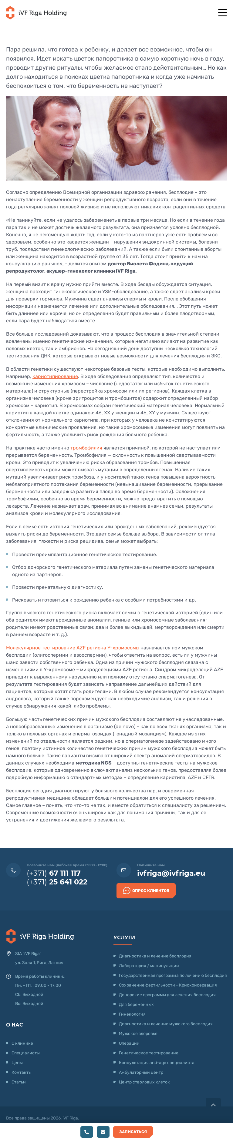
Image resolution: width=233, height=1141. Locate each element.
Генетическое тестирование (148, 1053)
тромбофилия (86, 448)
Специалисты (26, 1053)
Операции (129, 1043)
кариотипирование (55, 376)
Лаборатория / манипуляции (149, 965)
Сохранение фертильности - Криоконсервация (168, 985)
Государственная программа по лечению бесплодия (173, 975)
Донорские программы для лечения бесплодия (167, 994)
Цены (17, 1062)
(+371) (54, 873)
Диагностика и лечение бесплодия (155, 956)
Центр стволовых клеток (144, 1082)
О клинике (22, 1043)
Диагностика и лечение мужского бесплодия (166, 1024)
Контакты (22, 1072)
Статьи (19, 1082)
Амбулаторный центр (141, 1072)
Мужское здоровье (138, 1033)
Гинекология (132, 1014)
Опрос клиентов (146, 890)
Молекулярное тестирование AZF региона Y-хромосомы (72, 648)
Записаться (133, 1131)
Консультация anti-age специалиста (156, 1062)
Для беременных (136, 1004)
